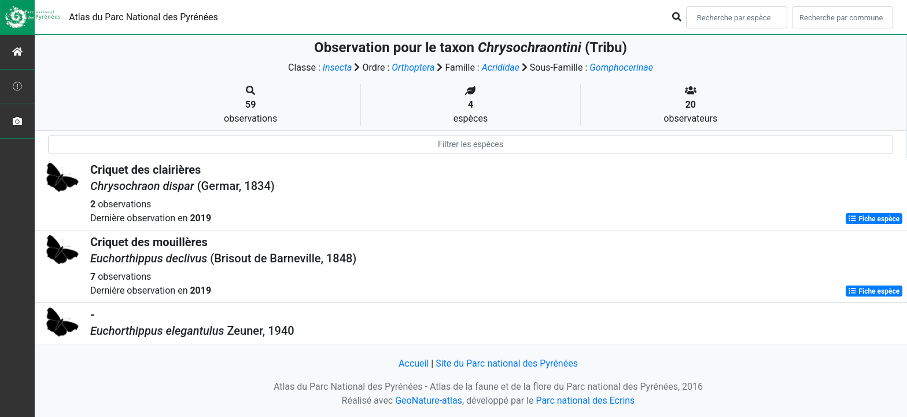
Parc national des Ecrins (585, 400)
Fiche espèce (873, 219)
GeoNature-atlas (428, 400)
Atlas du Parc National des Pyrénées (143, 17)
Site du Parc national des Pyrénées (507, 363)
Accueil (414, 363)
